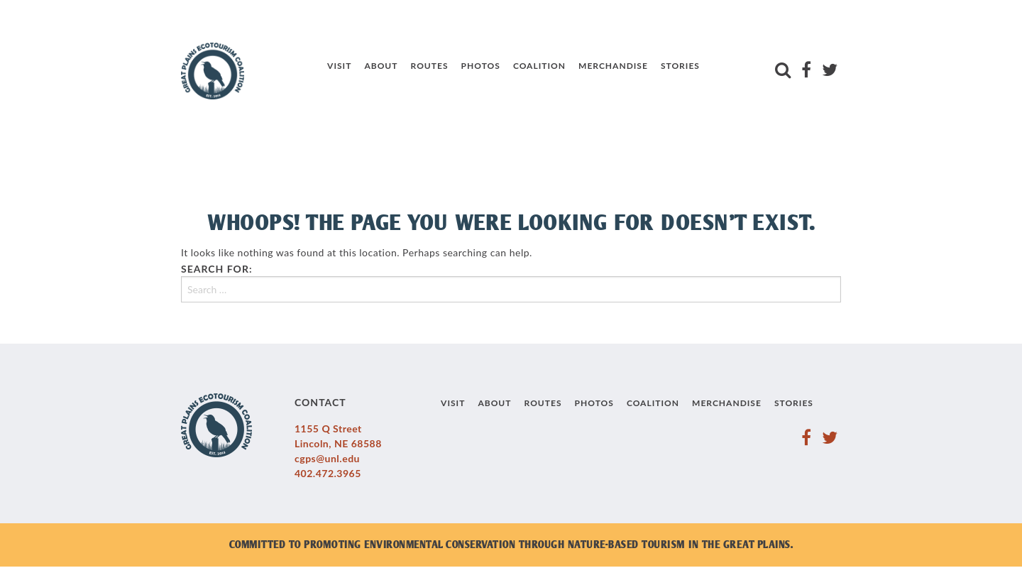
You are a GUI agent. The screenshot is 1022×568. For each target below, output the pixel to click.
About (380, 65)
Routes (430, 65)
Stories (680, 65)
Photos (480, 65)
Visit (339, 65)
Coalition (539, 65)
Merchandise (613, 65)
